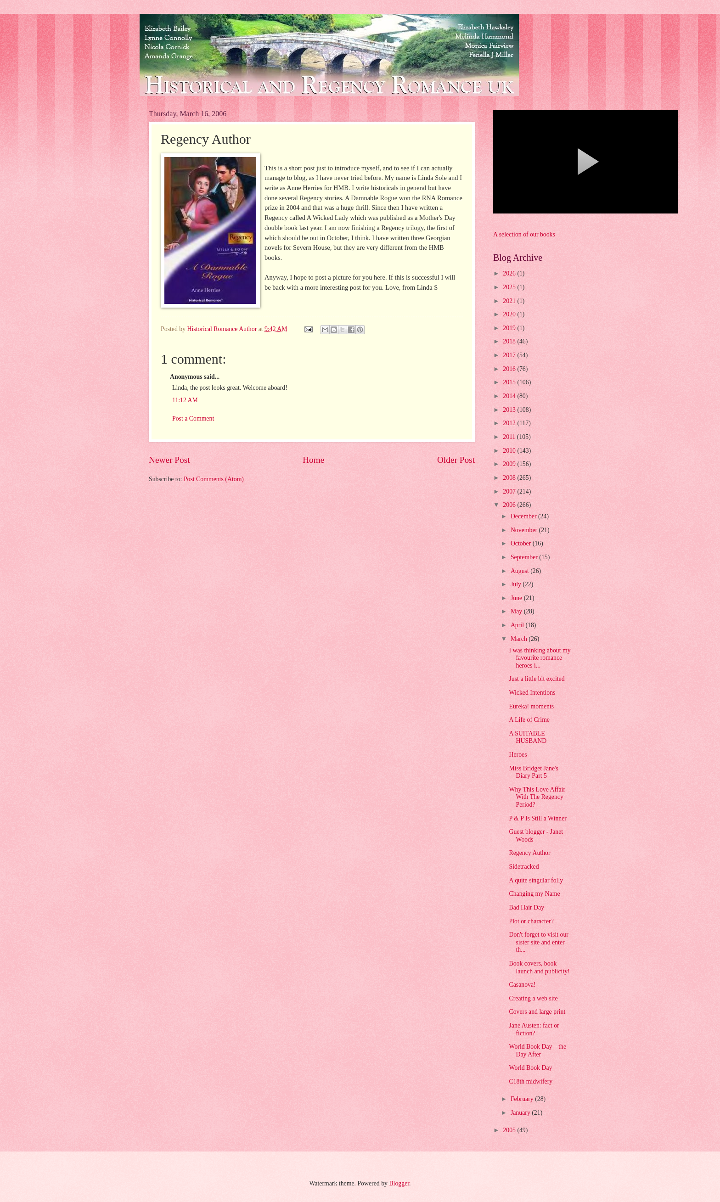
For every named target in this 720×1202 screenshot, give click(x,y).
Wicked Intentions (532, 692)
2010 (510, 450)
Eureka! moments (531, 706)
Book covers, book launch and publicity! (539, 967)
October (522, 543)
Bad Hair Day (526, 907)
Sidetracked (524, 866)
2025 (510, 287)
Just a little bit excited (536, 678)
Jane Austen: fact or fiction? (534, 1029)
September (525, 557)
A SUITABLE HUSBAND (527, 737)
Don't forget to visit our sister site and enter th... (538, 942)
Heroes (518, 754)
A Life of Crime (529, 719)
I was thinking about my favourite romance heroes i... (539, 658)
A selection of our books (524, 234)
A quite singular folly (536, 880)
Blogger (399, 1183)
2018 (510, 341)
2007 (510, 491)
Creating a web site (533, 998)
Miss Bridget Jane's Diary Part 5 (533, 772)
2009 (510, 464)
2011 (510, 436)
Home (313, 460)
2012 (510, 423)
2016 (510, 368)
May (517, 611)
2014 (510, 396)
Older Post (456, 460)
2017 (510, 355)
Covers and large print (537, 1011)
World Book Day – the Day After (537, 1050)
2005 (510, 1130)
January (521, 1112)
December (524, 516)
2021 (510, 301)
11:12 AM (185, 400)
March (520, 638)
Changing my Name (534, 893)
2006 (510, 504)
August (520, 570)
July (517, 584)
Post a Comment (193, 418)
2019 (510, 328)
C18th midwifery (530, 1081)
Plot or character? (531, 921)
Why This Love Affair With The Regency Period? (537, 797)
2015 (510, 382)
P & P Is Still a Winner (537, 818)
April (518, 625)
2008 (510, 477)
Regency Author (529, 852)
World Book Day (530, 1067)
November (525, 530)
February (523, 1098)
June (517, 598)
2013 (510, 409)
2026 (510, 273)
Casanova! (522, 984)
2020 (510, 314)
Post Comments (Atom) (214, 479)
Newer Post (169, 460)
